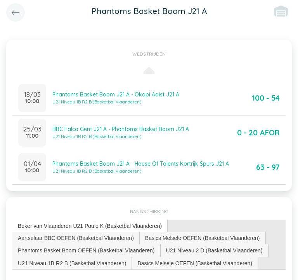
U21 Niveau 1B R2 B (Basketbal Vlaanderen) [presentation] (72, 263)
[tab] (90, 226)
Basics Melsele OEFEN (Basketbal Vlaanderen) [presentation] (202, 238)
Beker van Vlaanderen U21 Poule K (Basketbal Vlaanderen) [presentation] (90, 226)
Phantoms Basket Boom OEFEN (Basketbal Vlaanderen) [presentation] (86, 250)
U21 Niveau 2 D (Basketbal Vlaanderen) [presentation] (214, 250)
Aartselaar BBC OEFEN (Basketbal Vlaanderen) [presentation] (76, 238)
